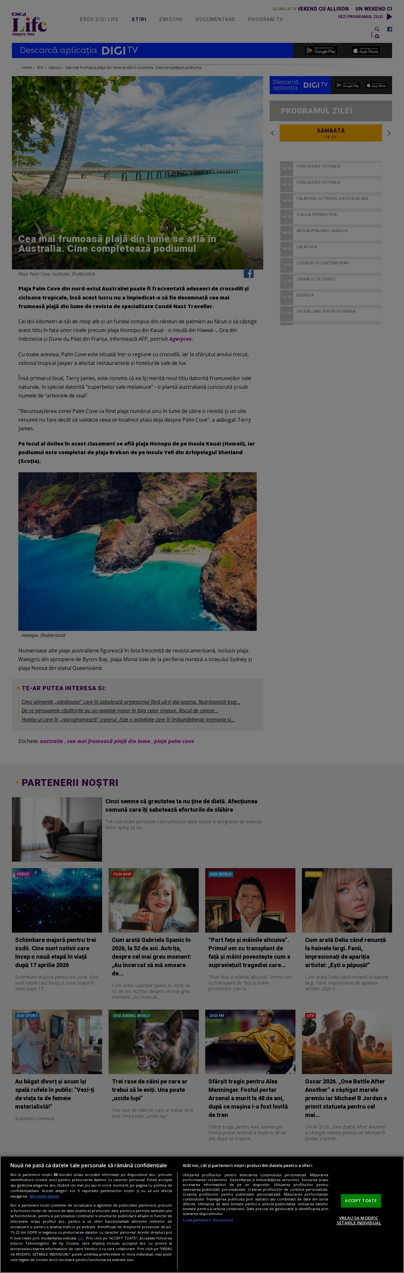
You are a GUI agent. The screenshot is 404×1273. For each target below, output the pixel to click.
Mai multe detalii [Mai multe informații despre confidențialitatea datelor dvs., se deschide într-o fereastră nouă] (44, 1196)
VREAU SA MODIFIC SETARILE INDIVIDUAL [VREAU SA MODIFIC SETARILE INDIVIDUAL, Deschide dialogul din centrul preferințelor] (359, 1220)
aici (81, 1238)
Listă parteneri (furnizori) (208, 1220)
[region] (202, 1214)
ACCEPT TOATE (361, 1200)
